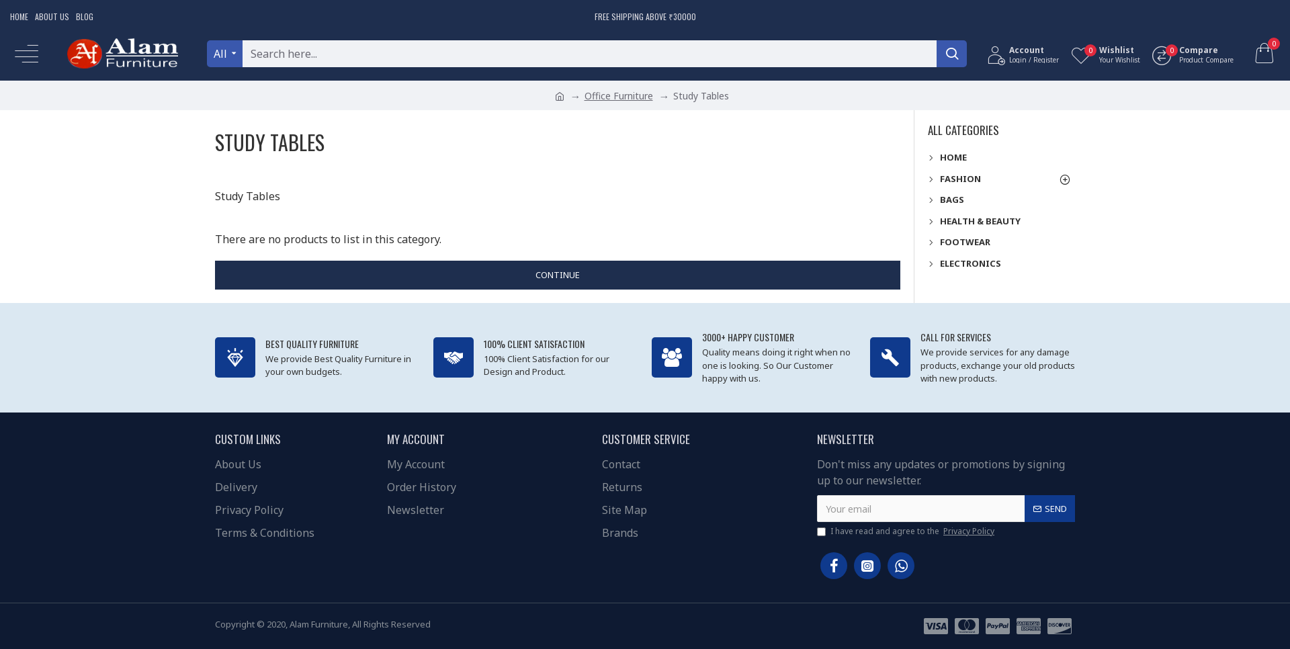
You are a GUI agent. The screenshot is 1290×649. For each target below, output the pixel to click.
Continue (557, 275)
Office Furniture (619, 95)
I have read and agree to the (906, 531)
